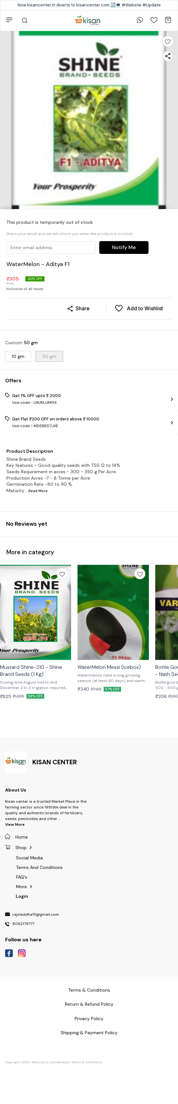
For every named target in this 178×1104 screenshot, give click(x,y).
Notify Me (124, 247)
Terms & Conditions (87, 1062)
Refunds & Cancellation (50, 1062)
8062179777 (23, 924)
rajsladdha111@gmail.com (35, 915)
